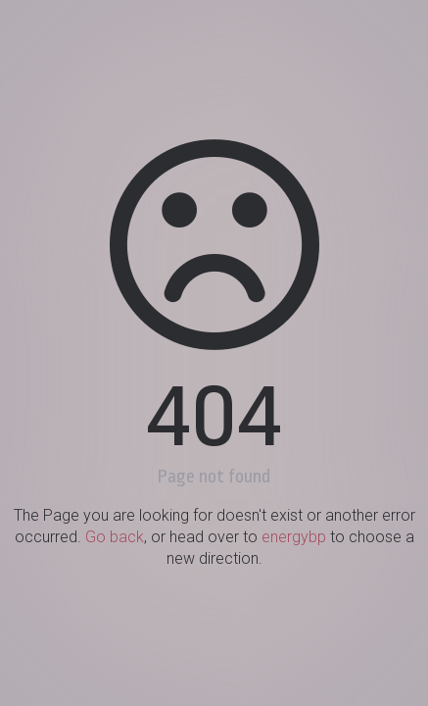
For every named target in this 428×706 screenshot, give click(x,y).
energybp (294, 537)
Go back (114, 537)
